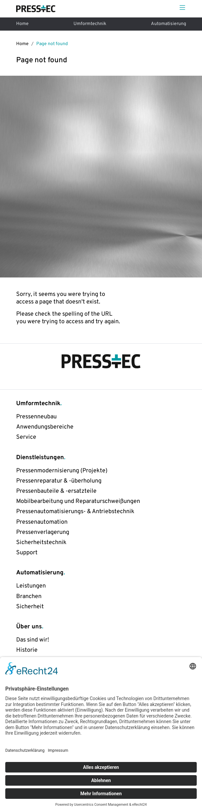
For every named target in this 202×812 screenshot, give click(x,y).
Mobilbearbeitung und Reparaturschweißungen (78, 501)
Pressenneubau (36, 417)
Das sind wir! (32, 640)
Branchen (29, 596)
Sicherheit (30, 607)
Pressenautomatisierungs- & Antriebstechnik (75, 511)
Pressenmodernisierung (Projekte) (61, 471)
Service (26, 437)
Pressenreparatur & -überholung (58, 481)
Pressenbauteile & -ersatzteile (56, 491)
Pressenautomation (42, 522)
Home (22, 24)
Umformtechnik (89, 24)
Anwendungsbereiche (44, 427)
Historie (27, 650)
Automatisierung (168, 24)
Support (27, 553)
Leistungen (31, 586)
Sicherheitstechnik (41, 542)
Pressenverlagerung (42, 532)
